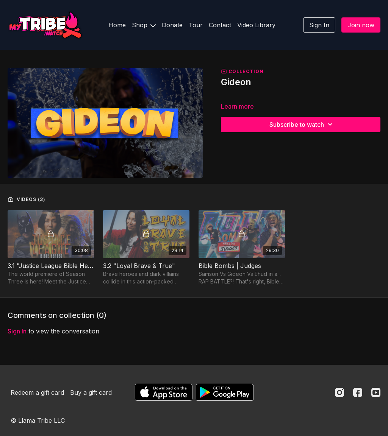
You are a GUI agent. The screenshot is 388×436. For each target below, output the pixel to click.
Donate (172, 25)
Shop (144, 25)
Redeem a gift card (37, 392)
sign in (17, 331)
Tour (196, 25)
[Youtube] (375, 392)
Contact (220, 25)
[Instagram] (339, 392)
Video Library (256, 25)
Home (117, 25)
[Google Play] (225, 392)
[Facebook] (357, 392)
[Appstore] (163, 392)
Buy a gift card (91, 392)
